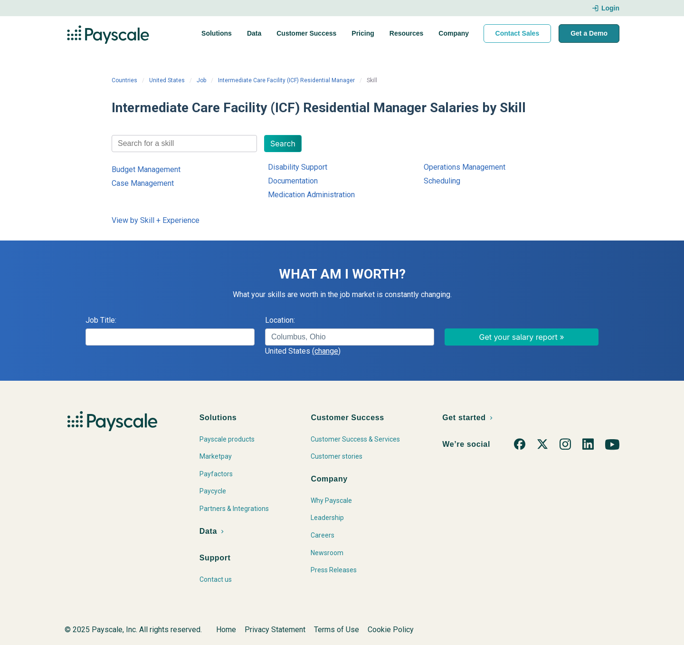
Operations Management (464, 167)
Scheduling (442, 180)
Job (201, 80)
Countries (124, 80)
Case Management (143, 183)
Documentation (293, 180)
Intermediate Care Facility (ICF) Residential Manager (286, 80)
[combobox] (184, 143)
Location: (280, 320)
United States (167, 80)
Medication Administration (311, 194)
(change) (326, 351)
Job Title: (101, 320)
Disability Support (297, 167)
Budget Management (146, 169)
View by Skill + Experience (156, 220)
